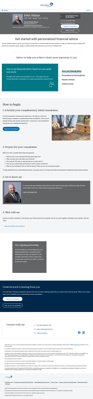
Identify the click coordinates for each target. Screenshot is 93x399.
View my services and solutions (14, 226)
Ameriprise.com (9, 382)
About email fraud (82, 382)
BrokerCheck (77, 344)
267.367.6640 (65, 21)
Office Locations (42, 333)
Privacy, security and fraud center (67, 382)
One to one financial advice (71, 71)
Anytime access (67, 84)
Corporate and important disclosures (23, 382)
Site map (7, 384)
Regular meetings (68, 79)
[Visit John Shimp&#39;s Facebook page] (79, 332)
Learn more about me (30, 192)
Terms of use (54, 382)
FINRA (38, 393)
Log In (88, 10)
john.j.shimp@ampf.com (68, 23)
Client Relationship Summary (41, 382)
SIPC (43, 393)
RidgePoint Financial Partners (33, 25)
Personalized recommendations (73, 75)
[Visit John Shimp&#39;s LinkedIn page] (83, 332)
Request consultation (11, 129)
